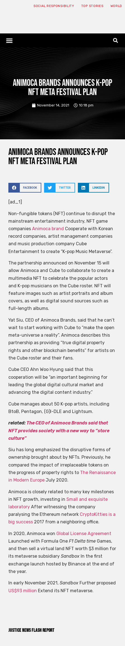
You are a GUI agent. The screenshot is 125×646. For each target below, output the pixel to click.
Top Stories (92, 6)
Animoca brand (48, 228)
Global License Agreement (83, 533)
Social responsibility (53, 6)
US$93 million (22, 590)
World (116, 6)
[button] (9, 40)
